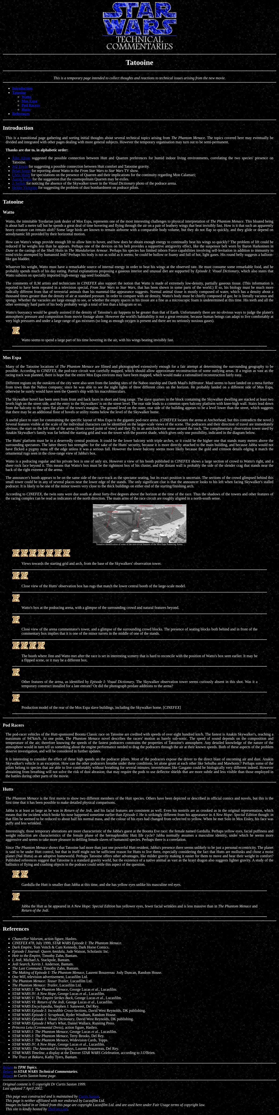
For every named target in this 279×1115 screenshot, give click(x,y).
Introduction (22, 88)
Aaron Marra (22, 179)
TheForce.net (58, 1109)
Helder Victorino (24, 188)
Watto (26, 97)
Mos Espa (29, 101)
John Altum (21, 158)
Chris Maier (21, 175)
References (20, 114)
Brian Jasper (21, 171)
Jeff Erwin (20, 166)
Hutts (26, 109)
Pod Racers (31, 105)
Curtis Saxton (89, 1096)
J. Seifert (18, 183)
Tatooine (19, 93)
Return (8, 1067)
